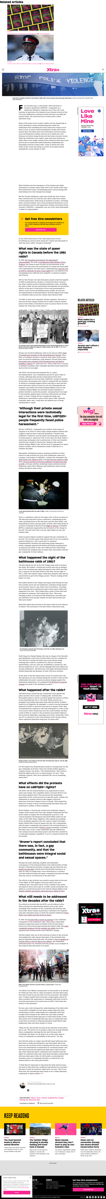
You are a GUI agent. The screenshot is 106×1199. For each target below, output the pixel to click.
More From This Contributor (34, 1082)
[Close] (30, 1177)
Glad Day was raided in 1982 (57, 460)
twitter (90, 1197)
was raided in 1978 (30, 460)
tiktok (98, 1197)
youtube (93, 1197)
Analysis (61, 1098)
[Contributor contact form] (28, 1090)
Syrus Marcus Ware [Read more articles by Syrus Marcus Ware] (47, 63)
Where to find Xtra (52, 1184)
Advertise (32, 1186)
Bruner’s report (45, 827)
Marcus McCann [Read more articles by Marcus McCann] (44, 33)
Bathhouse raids (34, 1100)
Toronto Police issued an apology (40, 920)
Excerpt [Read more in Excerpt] (9, 31)
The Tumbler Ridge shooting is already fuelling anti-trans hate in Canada (39, 1143)
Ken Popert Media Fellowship (55, 1186)
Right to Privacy (52, 526)
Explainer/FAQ (52, 1098)
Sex (27, 1100)
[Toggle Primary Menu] (3, 70)
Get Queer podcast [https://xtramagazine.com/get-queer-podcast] (52, 1188)
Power (38, 1098)
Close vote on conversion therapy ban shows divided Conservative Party (90, 1143)
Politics (33, 1098)
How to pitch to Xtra (36, 1184)
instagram (96, 1197)
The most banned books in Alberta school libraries (12, 1142)
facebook (87, 1197)
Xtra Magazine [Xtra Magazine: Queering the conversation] (53, 70)
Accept (17, 1192)
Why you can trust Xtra (45, 1103)
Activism (44, 1098)
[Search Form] (103, 70)
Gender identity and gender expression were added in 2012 (41, 891)
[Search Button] (103, 70)
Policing (22, 1100)
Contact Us (33, 1180)
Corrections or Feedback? (27, 1103)
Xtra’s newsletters (52, 1182)
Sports (57, 1137)
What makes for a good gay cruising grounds (22, 33)
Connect (49, 1180)
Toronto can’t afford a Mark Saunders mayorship (23, 63)
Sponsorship (33, 1188)
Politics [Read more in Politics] (9, 62)
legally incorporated (26, 869)
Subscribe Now (41, 230)
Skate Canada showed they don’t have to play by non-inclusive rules (65, 1143)
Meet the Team (34, 1182)
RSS (104, 1197)
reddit (101, 1197)
